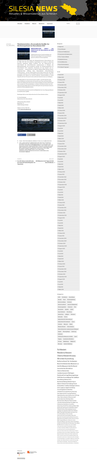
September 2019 (63, 276)
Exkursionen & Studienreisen (65, 54)
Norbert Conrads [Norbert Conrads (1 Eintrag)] (62, 441)
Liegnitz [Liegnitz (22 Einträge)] (67, 387)
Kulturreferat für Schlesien (64, 321)
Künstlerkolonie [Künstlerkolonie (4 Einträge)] (71, 417)
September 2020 (63, 246)
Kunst (73, 321)
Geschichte (60, 309)
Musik (71, 324)
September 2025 (63, 92)
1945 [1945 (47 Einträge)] (58, 377)
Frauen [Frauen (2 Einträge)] (69, 424)
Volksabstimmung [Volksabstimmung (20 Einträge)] (62, 391)
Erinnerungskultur (36, 143)
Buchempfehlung (71, 299)
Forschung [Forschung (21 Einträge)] (60, 389)
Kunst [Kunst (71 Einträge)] (75, 366)
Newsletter (41, 23)
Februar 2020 (62, 263)
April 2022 (61, 197)
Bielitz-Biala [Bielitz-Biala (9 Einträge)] (76, 405)
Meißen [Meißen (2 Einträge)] (74, 424)
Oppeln (59, 331)
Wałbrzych (72, 341)
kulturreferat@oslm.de (26, 109)
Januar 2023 (61, 174)
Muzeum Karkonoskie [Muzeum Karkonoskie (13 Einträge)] (70, 400)
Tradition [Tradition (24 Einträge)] (67, 385)
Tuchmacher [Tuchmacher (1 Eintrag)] (61, 435)
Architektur (64, 297)
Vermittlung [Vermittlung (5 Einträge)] (59, 413)
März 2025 (61, 107)
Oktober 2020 (62, 243)
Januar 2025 (61, 113)
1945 (59, 297)
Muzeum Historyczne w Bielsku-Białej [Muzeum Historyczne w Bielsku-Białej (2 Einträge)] (66, 432)
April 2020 (61, 258)
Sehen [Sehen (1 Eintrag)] (58, 441)
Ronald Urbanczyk (30, 148)
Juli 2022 (61, 189)
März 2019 (61, 289)
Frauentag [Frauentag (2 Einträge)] (66, 424)
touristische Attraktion (68, 339)
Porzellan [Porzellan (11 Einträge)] (73, 402)
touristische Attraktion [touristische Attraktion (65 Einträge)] (65, 368)
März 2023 (61, 169)
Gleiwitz (67, 309)
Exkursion (70, 307)
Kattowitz (60, 316)
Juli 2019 (61, 281)
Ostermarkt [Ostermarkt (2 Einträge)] (59, 426)
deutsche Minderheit (72, 304)
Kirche (65, 316)
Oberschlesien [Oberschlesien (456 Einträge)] (63, 356)
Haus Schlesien (61, 311)
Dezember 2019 (62, 269)
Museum (66, 324)
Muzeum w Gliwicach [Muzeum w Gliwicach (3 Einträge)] (68, 420)
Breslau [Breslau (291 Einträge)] (73, 356)
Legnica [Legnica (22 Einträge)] (62, 387)
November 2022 (62, 179)
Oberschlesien (26, 147)
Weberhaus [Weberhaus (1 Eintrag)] (72, 438)
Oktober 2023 (62, 151)
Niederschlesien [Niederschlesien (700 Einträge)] (64, 353)
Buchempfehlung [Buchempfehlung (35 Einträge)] (62, 381)
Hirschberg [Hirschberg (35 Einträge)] (60, 379)
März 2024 (61, 138)
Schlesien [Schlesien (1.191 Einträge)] (61, 349)
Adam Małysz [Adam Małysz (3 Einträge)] (77, 423)
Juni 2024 (61, 131)
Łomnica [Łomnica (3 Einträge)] (76, 417)
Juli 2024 (61, 128)
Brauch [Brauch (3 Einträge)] (73, 418)
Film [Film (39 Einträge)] (72, 377)
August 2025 (62, 95)
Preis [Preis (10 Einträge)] (76, 402)
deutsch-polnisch (45, 142)
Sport (75, 336)
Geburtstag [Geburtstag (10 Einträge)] (60, 405)
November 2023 (62, 148)
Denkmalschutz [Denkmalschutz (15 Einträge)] (61, 399)
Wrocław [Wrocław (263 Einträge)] (60, 359)
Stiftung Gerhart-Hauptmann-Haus (34, 149)
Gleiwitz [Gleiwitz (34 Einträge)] (70, 381)
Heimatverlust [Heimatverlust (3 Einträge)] (62, 418)
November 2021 (62, 210)
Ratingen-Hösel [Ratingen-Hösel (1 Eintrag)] (75, 435)
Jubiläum (67, 314)
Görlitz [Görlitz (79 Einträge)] (70, 366)
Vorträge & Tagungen (64, 67)
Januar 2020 (61, 266)
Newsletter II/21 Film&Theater (42, 140)
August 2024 (62, 125)
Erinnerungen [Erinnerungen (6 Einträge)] (67, 412)
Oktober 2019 (62, 274)
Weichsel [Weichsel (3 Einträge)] (67, 423)
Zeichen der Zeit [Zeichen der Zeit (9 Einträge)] (61, 407)
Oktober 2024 (62, 120)
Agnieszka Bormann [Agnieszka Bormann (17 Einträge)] (62, 395)
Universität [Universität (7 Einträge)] (68, 410)
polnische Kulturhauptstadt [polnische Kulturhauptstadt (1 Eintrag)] (68, 435)
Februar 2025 (62, 110)
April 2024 (61, 136)
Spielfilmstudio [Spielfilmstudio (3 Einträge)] (60, 423)
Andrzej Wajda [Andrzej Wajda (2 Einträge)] (69, 426)
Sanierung (74, 331)
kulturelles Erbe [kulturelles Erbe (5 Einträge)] (74, 412)
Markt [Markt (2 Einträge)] (63, 433)
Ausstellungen (62, 49)
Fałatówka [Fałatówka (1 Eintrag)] (74, 433)
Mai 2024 (61, 133)
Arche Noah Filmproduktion (30, 142)
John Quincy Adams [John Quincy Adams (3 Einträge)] (69, 421)
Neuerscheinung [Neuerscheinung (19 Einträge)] (72, 391)
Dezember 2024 (62, 115)
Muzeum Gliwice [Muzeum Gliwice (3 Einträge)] (69, 418)
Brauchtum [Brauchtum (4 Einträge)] (59, 417)
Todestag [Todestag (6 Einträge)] (62, 412)
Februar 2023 (62, 171)
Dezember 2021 (62, 207)
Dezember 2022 (62, 177)
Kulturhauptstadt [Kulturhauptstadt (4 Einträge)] (60, 415)
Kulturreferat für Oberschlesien (65, 319)
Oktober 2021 (62, 212)
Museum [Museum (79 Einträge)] (65, 366)
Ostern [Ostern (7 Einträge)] (72, 410)
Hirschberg (69, 311)
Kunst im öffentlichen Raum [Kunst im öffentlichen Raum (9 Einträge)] (71, 407)
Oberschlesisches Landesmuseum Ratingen (68, 329)
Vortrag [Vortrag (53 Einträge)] (65, 375)
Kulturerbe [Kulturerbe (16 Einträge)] (71, 395)
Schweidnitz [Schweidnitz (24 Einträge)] (60, 385)
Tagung (59, 339)
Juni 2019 (61, 284)
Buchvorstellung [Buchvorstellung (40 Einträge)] (66, 377)
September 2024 (63, 123)
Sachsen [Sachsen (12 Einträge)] (68, 402)
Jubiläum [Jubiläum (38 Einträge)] (76, 377)
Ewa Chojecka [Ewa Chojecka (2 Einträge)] (64, 426)
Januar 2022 (61, 205)
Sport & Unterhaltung (64, 64)
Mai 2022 (61, 194)
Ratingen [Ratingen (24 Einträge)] (72, 385)
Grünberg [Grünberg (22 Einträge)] (72, 387)
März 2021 (61, 230)
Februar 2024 (62, 141)
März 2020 (61, 261)
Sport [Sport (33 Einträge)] (74, 381)
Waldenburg (66, 341)
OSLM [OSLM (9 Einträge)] (64, 405)
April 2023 (61, 166)
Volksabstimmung (24, 151)
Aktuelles (19, 23)
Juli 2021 (61, 220)
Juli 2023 (61, 159)
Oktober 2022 (62, 182)
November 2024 (62, 118)
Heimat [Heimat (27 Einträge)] (64, 383)
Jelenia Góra (60, 314)
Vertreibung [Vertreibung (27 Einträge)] (69, 383)
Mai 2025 (61, 102)
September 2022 (63, 184)
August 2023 (62, 156)
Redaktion (27, 23)
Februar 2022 (62, 202)
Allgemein (61, 46)
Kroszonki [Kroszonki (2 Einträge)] (66, 429)
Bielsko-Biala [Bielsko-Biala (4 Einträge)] (71, 415)
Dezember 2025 (62, 84)
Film (43, 143)
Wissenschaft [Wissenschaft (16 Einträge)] (72, 397)
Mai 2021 (61, 225)
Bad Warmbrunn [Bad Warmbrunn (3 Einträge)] (60, 424)
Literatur (60, 324)
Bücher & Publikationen (64, 51)
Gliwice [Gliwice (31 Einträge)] (59, 383)
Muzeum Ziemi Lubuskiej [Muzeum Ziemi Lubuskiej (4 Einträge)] (67, 413)
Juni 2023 (61, 161)
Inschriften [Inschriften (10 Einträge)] (71, 404)
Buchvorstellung (61, 302)
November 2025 (62, 87)
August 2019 (62, 279)
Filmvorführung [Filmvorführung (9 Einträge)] (69, 405)
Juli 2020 (61, 251)
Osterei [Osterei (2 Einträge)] (72, 424)
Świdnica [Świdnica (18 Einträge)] (73, 393)
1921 (20, 142)
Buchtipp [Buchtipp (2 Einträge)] (70, 429)
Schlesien (40, 148)
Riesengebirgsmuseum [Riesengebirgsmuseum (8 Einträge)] (70, 409)
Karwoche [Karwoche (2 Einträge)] (62, 429)
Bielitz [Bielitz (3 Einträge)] (58, 418)
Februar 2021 (62, 233)
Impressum (50, 23)
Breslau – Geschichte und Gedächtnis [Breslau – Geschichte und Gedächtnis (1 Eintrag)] (71, 441)
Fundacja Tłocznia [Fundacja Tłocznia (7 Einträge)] (61, 410)
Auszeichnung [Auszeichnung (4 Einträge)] (65, 417)
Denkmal (69, 302)
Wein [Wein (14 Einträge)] (72, 399)
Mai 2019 (61, 287)
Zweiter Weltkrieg (68, 343)
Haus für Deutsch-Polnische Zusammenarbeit (35, 144)
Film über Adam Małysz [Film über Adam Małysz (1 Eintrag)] (61, 438)
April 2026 (61, 74)
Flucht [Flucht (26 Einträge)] (75, 383)
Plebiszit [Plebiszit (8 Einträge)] (59, 409)
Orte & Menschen (63, 62)
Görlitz (71, 309)
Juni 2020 (61, 253)
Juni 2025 (61, 100)
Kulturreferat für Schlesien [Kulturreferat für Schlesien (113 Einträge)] (67, 361)
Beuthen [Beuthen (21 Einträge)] (70, 389)
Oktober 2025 (62, 90)
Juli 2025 (61, 97)
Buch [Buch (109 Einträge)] (59, 364)
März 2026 (61, 77)
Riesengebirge (66, 331)
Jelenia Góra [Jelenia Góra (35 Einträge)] (67, 379)
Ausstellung (71, 297)
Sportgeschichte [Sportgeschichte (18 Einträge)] (62, 393)
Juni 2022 (61, 192)
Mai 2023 (61, 164)
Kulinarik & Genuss (63, 59)
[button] (22, 135)
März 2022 (61, 200)
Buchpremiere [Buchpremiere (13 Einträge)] (61, 400)
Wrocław (60, 343)
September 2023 (63, 153)
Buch (64, 299)
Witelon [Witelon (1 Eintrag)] (71, 433)
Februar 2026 (62, 79)
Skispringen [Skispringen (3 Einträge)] (71, 423)
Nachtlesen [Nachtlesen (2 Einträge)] (64, 427)
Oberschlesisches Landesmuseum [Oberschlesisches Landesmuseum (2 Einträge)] (68, 430)
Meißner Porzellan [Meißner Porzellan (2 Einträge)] (69, 427)
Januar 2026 (61, 82)
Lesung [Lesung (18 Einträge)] (69, 393)
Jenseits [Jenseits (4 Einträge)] (66, 415)
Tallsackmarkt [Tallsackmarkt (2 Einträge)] (67, 433)
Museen (34, 23)
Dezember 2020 (62, 238)
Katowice (73, 314)
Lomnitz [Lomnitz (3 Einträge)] (73, 420)
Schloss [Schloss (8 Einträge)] (63, 409)
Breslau (59, 299)
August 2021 (62, 217)
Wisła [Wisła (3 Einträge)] (64, 423)
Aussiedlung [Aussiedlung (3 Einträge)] (76, 421)
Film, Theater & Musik (10, 45)
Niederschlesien (61, 326)
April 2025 (61, 105)
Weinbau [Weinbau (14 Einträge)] (68, 399)
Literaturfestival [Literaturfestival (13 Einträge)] (61, 402)
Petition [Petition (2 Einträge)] (74, 432)
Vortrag (59, 341)
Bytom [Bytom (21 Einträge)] (65, 389)
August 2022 (62, 187)
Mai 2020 (61, 256)
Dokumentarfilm (24, 143)
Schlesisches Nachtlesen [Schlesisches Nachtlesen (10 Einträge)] (63, 404)
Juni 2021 (61, 223)
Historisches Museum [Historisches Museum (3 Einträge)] (61, 421)
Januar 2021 (61, 235)
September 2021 (63, 215)
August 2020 (62, 248)
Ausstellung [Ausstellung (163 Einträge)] (69, 359)
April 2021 (61, 228)
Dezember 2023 (62, 146)
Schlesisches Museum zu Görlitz (65, 336)
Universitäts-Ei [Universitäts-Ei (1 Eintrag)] (68, 438)
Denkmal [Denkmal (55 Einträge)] (60, 375)
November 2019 (62, 271)
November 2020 (63, 240)
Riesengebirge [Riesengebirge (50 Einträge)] (73, 375)
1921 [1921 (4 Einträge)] (75, 415)
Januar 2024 (61, 143)
